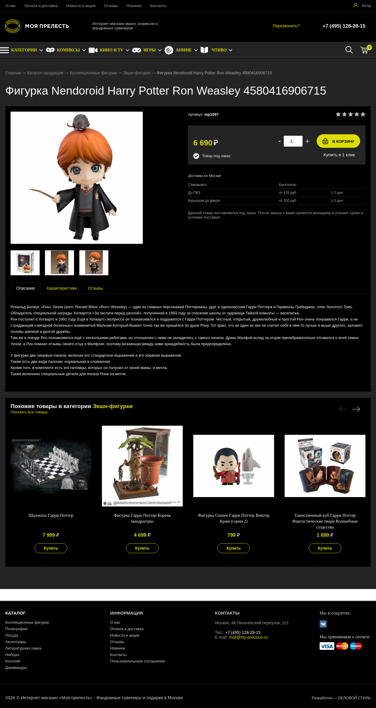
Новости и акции (80, 6)
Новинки (134, 6)
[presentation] (25, 287)
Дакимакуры (16, 667)
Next (356, 409)
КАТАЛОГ (15, 612)
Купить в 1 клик (339, 154)
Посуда (11, 635)
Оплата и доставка (41, 6)
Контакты (158, 6)
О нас (11, 6)
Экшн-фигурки (136, 73)
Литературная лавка (23, 648)
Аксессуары (15, 642)
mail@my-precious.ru (248, 637)
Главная (13, 73)
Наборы (12, 654)
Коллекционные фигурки (93, 73)
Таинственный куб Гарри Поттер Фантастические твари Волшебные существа (325, 521)
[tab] (26, 287)
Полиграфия (16, 629)
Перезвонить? (286, 26)
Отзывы (111, 6)
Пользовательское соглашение (137, 661)
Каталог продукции (45, 73)
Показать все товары (29, 412)
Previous (343, 409)
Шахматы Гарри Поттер (50, 515)
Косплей (12, 661)
